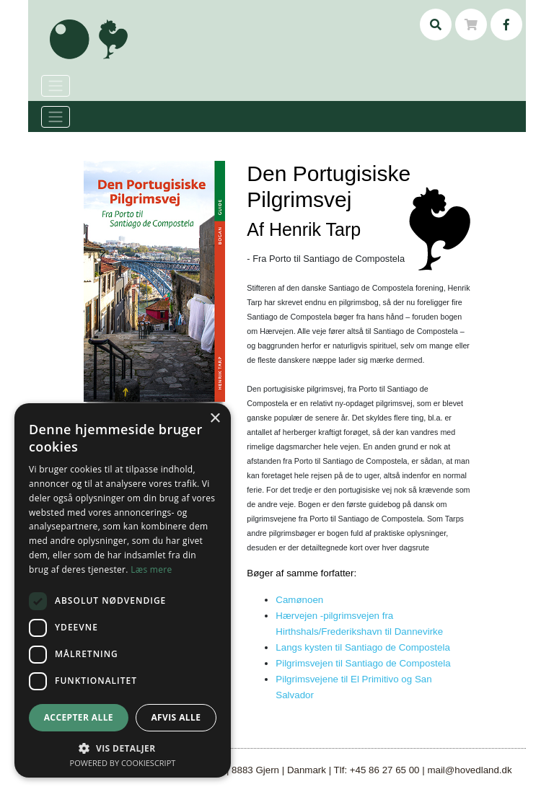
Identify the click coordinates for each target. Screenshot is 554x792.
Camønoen (299, 599)
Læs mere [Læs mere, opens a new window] (151, 569)
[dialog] (122, 590)
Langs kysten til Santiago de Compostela (363, 647)
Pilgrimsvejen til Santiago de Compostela (363, 663)
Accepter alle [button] (78, 717)
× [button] (214, 418)
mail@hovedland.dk (469, 770)
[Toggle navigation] (55, 117)
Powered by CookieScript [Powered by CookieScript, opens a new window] (123, 762)
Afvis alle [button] (176, 717)
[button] (122, 748)
